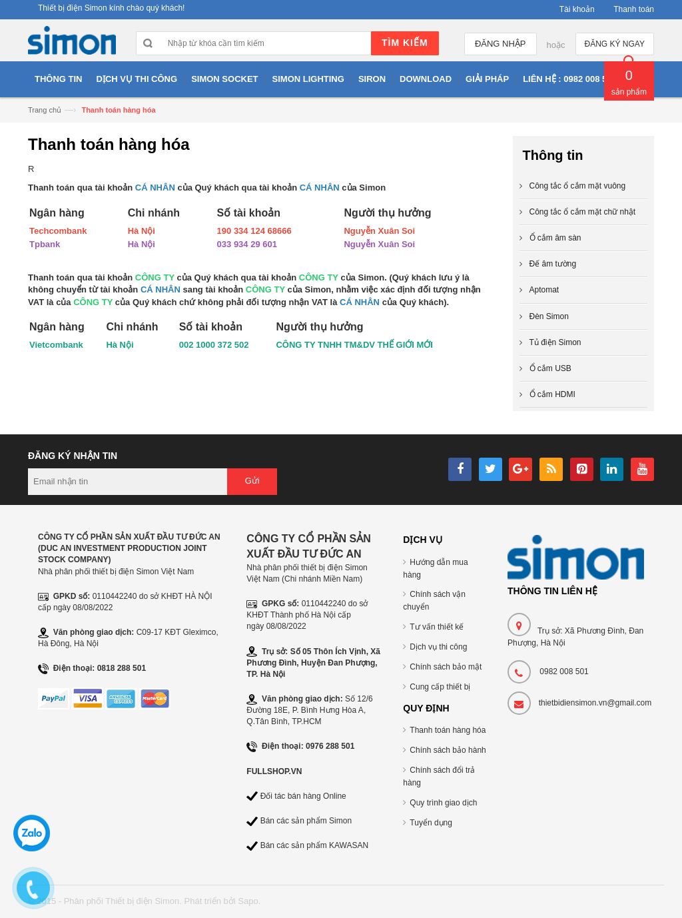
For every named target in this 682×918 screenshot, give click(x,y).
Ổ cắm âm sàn (555, 237)
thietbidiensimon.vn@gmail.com (595, 702)
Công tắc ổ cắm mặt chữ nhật (582, 212)
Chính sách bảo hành (448, 750)
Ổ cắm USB (550, 368)
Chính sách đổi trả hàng (439, 776)
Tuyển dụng (431, 822)
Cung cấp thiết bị (440, 686)
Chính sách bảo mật (446, 667)
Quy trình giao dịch (443, 802)
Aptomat (544, 289)
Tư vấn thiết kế (437, 627)
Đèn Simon (549, 316)
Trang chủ (44, 110)
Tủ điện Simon (555, 342)
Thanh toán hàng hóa (448, 730)
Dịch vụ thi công (438, 647)
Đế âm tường (553, 263)
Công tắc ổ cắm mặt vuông (577, 186)
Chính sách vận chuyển (434, 601)
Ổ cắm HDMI (552, 394)
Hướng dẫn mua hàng (435, 569)
